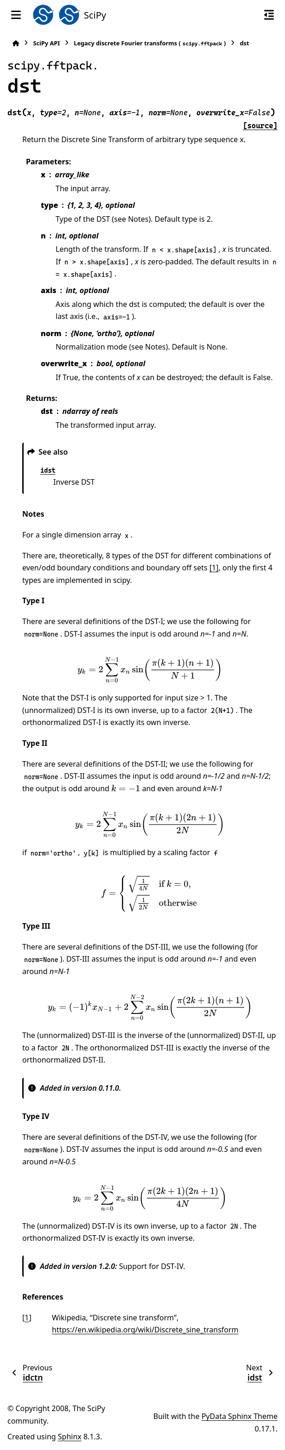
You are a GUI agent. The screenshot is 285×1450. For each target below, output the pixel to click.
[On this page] (269, 15)
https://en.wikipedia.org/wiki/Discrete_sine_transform (145, 1330)
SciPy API (46, 43)
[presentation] (149, 670)
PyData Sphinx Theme (240, 1416)
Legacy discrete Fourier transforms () (150, 43)
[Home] (16, 43)
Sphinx (70, 1436)
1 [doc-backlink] (27, 1317)
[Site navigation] (16, 15)
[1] (214, 567)
